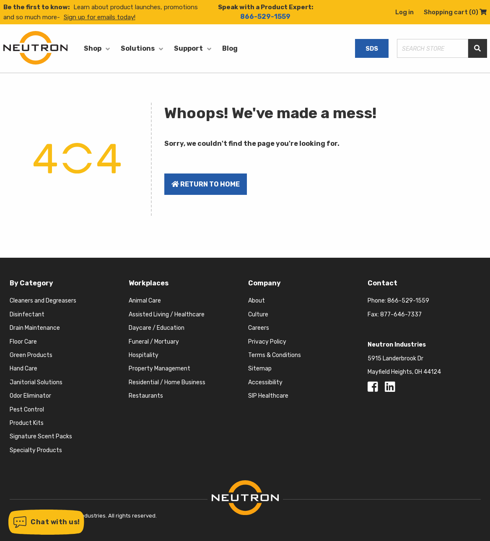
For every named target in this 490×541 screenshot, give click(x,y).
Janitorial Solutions (36, 382)
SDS (372, 48)
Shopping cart (455, 12)
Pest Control (27, 409)
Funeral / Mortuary (154, 341)
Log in (404, 12)
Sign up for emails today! (99, 17)
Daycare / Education (156, 327)
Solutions (138, 48)
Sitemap (260, 368)
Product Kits (27, 423)
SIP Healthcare (268, 395)
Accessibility (265, 382)
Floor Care (23, 341)
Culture (258, 314)
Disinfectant (27, 314)
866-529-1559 (265, 17)
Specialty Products (36, 450)
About (256, 300)
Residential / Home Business (167, 382)
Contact (382, 283)
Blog (230, 48)
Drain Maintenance (35, 327)
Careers (258, 327)
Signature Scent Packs (41, 436)
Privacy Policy (267, 341)
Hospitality (143, 355)
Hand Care (23, 368)
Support (188, 48)
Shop (92, 48)
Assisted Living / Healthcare (167, 314)
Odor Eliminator (30, 395)
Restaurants (146, 395)
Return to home (205, 184)
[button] (46, 522)
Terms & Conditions (274, 355)
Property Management (159, 368)
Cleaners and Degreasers (43, 300)
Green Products (31, 355)
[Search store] (432, 48)
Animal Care (145, 300)
